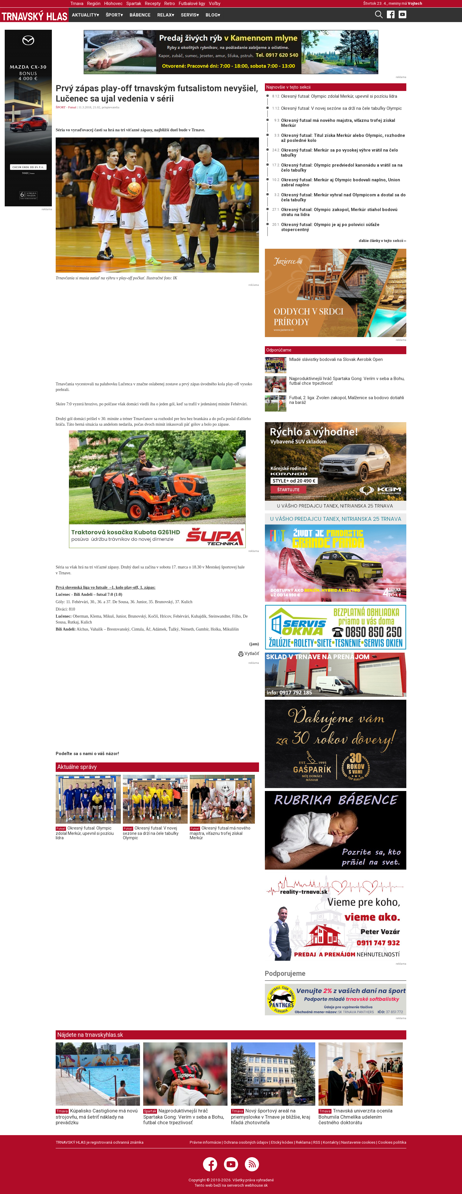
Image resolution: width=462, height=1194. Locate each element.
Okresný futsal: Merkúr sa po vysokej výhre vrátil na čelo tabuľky (339, 152)
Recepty (153, 3)
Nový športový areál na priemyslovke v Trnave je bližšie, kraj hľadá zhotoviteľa (270, 1116)
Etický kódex (282, 1142)
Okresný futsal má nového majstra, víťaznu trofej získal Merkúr (220, 833)
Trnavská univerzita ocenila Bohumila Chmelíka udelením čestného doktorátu (355, 1116)
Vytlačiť (248, 653)
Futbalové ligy (192, 3)
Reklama (303, 1142)
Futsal (72, 107)
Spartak (133, 3)
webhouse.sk (256, 1185)
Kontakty (331, 1142)
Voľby (214, 3)
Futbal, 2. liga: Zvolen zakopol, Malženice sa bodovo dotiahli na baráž (346, 400)
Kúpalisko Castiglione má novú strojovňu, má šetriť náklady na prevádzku (97, 1116)
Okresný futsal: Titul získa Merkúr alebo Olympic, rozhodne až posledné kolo (343, 138)
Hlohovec (113, 3)
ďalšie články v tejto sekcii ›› (382, 241)
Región (93, 3)
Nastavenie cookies (358, 1142)
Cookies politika (392, 1142)
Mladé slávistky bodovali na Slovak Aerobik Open (336, 359)
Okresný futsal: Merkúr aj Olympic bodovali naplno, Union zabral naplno (340, 182)
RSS (316, 1142)
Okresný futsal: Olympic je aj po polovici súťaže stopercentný (330, 227)
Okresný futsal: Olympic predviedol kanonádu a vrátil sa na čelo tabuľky (341, 167)
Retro (169, 3)
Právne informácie (205, 1142)
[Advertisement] (157, 329)
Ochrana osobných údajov (246, 1142)
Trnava (76, 3)
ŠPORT (60, 107)
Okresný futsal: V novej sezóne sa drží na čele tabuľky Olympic (151, 833)
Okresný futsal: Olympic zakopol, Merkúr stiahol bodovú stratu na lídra (339, 212)
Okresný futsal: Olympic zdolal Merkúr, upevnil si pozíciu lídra (85, 833)
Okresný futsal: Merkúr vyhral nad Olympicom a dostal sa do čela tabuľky (343, 197)
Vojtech (415, 3)
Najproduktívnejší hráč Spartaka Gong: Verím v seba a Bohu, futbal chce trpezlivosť (347, 381)
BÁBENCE (140, 15)
